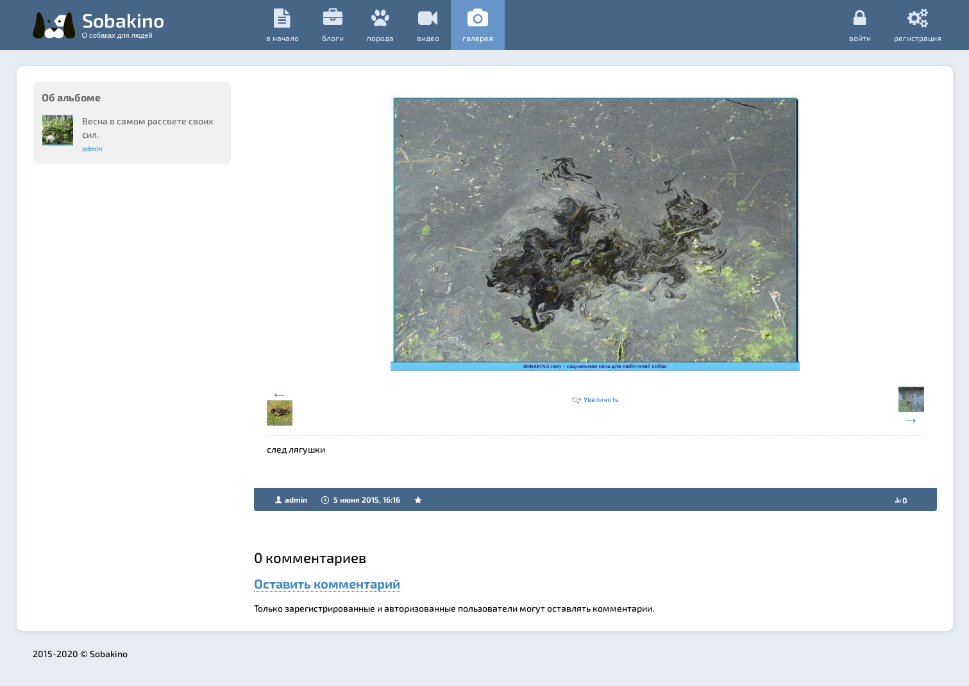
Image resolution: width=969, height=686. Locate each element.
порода (380, 25)
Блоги (333, 25)
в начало (282, 25)
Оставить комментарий (327, 583)
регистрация (917, 25)
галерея (477, 25)
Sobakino (123, 23)
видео (428, 25)
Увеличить (601, 399)
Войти (860, 25)
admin (92, 148)
